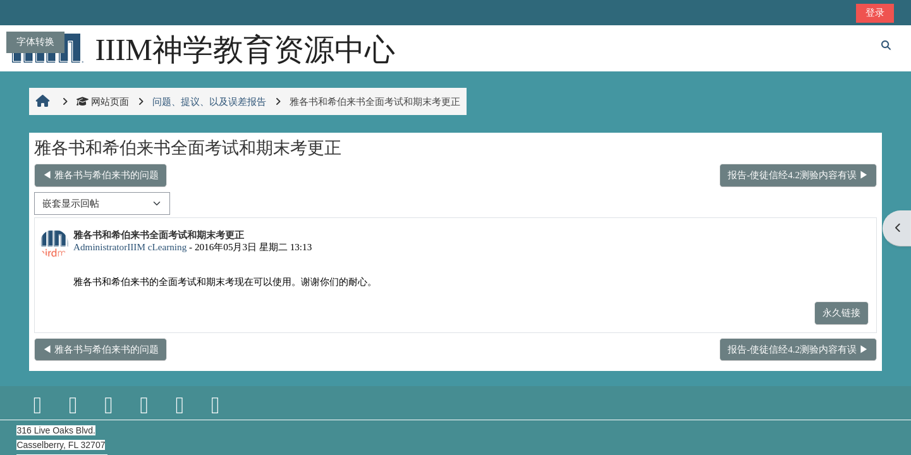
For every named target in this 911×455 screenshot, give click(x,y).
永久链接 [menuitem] (841, 312)
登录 (874, 12)
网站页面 (102, 101)
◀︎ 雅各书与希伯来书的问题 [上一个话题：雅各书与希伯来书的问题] (100, 174)
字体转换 (35, 41)
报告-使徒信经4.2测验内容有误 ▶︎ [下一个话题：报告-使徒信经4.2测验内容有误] (798, 174)
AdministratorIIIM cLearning (129, 246)
